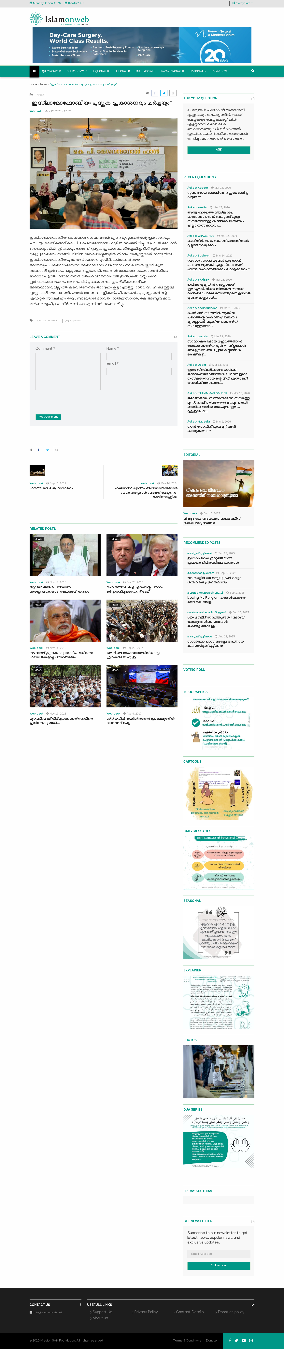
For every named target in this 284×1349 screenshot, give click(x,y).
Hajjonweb (198, 71)
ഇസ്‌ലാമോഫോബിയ (47, 321)
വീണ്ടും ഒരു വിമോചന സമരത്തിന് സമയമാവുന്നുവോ (212, 521)
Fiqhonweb (101, 71)
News (43, 84)
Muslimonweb (145, 71)
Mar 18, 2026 (221, 187)
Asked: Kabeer (197, 188)
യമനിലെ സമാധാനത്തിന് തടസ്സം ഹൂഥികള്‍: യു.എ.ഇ (133, 655)
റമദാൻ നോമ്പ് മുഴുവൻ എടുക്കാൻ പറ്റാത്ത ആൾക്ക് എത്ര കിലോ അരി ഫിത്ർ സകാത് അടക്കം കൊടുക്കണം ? (218, 265)
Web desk (36, 111)
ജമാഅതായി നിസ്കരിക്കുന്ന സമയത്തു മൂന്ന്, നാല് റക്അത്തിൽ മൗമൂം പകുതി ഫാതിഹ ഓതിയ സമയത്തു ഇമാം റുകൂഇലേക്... (218, 405)
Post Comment (48, 417)
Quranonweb (51, 71)
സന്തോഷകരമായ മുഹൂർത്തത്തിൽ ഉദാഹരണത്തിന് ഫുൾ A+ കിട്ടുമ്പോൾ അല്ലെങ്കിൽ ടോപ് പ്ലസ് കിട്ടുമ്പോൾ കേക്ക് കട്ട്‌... (216, 348)
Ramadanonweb (172, 71)
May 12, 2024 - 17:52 (58, 111)
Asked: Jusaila (197, 337)
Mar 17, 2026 (220, 207)
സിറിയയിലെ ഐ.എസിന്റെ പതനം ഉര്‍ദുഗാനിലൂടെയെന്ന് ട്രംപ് (134, 590)
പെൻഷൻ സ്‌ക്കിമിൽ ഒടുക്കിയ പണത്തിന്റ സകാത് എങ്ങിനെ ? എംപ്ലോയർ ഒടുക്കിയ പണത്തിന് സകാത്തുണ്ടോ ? (212, 320)
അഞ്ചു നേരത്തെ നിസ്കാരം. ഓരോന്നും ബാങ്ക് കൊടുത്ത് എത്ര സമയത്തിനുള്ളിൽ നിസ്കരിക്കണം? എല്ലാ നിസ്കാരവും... (215, 219)
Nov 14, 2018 (56, 647)
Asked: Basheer (198, 256)
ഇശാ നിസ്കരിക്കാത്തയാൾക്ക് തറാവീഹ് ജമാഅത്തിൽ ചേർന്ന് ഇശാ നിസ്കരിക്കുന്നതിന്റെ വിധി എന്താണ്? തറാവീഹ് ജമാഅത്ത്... (217, 376)
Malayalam (243, 3)
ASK (219, 150)
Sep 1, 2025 (235, 592)
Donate (211, 1340)
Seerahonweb (77, 71)
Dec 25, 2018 (133, 582)
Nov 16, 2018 (56, 713)
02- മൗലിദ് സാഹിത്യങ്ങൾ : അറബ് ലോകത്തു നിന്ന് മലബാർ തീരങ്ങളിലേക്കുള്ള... (215, 622)
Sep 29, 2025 (225, 553)
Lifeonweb (122, 71)
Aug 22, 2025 (225, 636)
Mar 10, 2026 (240, 393)
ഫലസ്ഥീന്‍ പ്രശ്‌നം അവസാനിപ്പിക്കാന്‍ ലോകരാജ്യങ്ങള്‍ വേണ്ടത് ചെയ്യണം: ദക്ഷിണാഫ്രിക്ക (146, 493)
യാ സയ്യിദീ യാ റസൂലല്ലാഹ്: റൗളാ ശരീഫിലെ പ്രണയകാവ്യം (214, 581)
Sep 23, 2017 (133, 647)
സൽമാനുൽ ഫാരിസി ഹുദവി (206, 613)
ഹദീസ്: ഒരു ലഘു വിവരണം (51, 489)
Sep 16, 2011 (56, 483)
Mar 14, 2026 (223, 255)
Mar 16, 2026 (227, 235)
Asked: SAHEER (198, 280)
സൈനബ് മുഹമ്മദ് (200, 573)
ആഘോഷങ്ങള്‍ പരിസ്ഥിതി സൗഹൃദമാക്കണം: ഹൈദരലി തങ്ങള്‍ (59, 590)
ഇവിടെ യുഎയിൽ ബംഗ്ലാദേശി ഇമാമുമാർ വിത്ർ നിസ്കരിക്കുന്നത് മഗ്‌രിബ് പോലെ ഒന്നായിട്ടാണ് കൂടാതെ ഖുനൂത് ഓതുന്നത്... (218, 291)
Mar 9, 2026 (222, 421)
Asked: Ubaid (196, 365)
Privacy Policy (146, 1312)
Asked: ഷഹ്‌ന (197, 208)
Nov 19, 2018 (56, 582)
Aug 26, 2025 (239, 612)
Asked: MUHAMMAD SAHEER (207, 394)
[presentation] (65, 399)
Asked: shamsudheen (202, 308)
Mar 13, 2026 (222, 279)
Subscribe (219, 1266)
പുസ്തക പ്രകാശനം (73, 321)
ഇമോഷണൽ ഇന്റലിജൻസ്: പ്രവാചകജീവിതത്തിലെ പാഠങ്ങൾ (213, 561)
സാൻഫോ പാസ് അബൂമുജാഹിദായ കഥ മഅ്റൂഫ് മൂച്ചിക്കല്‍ (215, 644)
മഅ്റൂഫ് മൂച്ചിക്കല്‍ (199, 554)
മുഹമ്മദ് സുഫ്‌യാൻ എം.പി (205, 593)
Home (33, 84)
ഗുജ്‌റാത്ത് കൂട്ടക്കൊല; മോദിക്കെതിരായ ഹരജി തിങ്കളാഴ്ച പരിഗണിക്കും (61, 655)
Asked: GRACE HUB (200, 236)
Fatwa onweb (220, 71)
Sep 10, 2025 (226, 573)
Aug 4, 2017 (132, 713)
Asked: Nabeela (198, 422)
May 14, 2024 (167, 483)
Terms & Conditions (187, 1340)
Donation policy (231, 1312)
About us (100, 1318)
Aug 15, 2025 (210, 513)
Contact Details (190, 1312)
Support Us (102, 1312)
